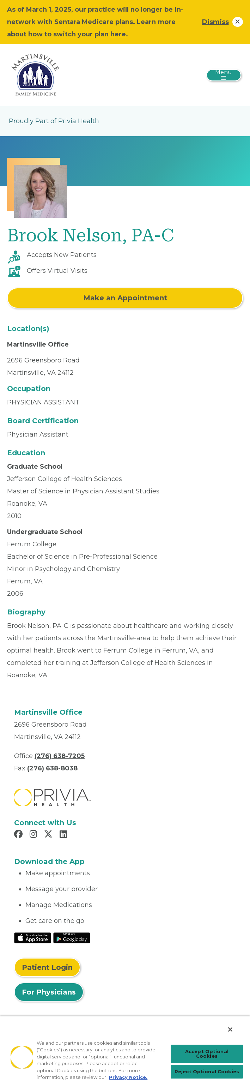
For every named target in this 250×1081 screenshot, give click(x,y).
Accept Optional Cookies (206, 1054)
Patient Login (47, 967)
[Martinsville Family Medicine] (35, 75)
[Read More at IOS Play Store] (32, 937)
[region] (125, 1048)
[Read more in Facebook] (19, 835)
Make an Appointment (125, 298)
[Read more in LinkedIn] (64, 835)
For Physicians (49, 992)
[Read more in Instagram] (34, 835)
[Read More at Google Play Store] (71, 937)
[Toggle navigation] (223, 75)
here (118, 34)
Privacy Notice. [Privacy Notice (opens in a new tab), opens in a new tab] (128, 1077)
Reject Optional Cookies (207, 1071)
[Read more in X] (49, 835)
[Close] (230, 1029)
